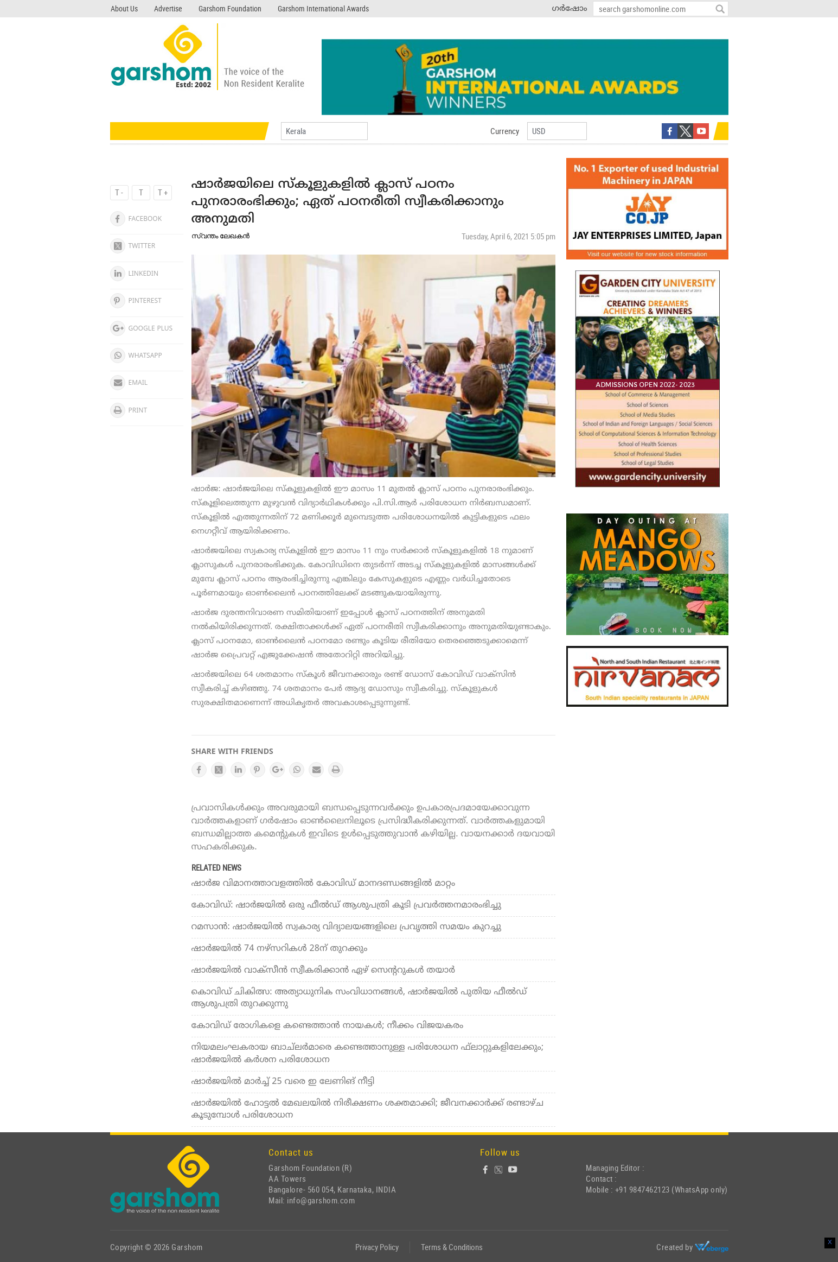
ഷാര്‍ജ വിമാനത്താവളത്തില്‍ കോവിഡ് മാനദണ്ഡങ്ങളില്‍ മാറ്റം (323, 883)
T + (163, 192)
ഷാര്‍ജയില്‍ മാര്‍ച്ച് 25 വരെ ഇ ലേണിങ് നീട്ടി (283, 1081)
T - (119, 192)
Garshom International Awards (323, 8)
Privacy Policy (377, 1246)
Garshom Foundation (230, 8)
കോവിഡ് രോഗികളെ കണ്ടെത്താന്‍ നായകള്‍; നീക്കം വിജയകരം (327, 1025)
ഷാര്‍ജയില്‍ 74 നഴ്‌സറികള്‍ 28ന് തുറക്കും (279, 948)
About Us (124, 8)
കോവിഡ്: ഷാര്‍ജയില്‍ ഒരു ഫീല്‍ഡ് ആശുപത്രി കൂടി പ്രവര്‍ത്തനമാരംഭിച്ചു (346, 905)
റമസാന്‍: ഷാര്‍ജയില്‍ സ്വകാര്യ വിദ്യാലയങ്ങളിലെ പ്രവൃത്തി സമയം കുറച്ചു (346, 927)
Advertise (168, 8)
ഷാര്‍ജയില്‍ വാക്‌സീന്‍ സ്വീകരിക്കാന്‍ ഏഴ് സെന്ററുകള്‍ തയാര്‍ (323, 970)
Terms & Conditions (452, 1246)
